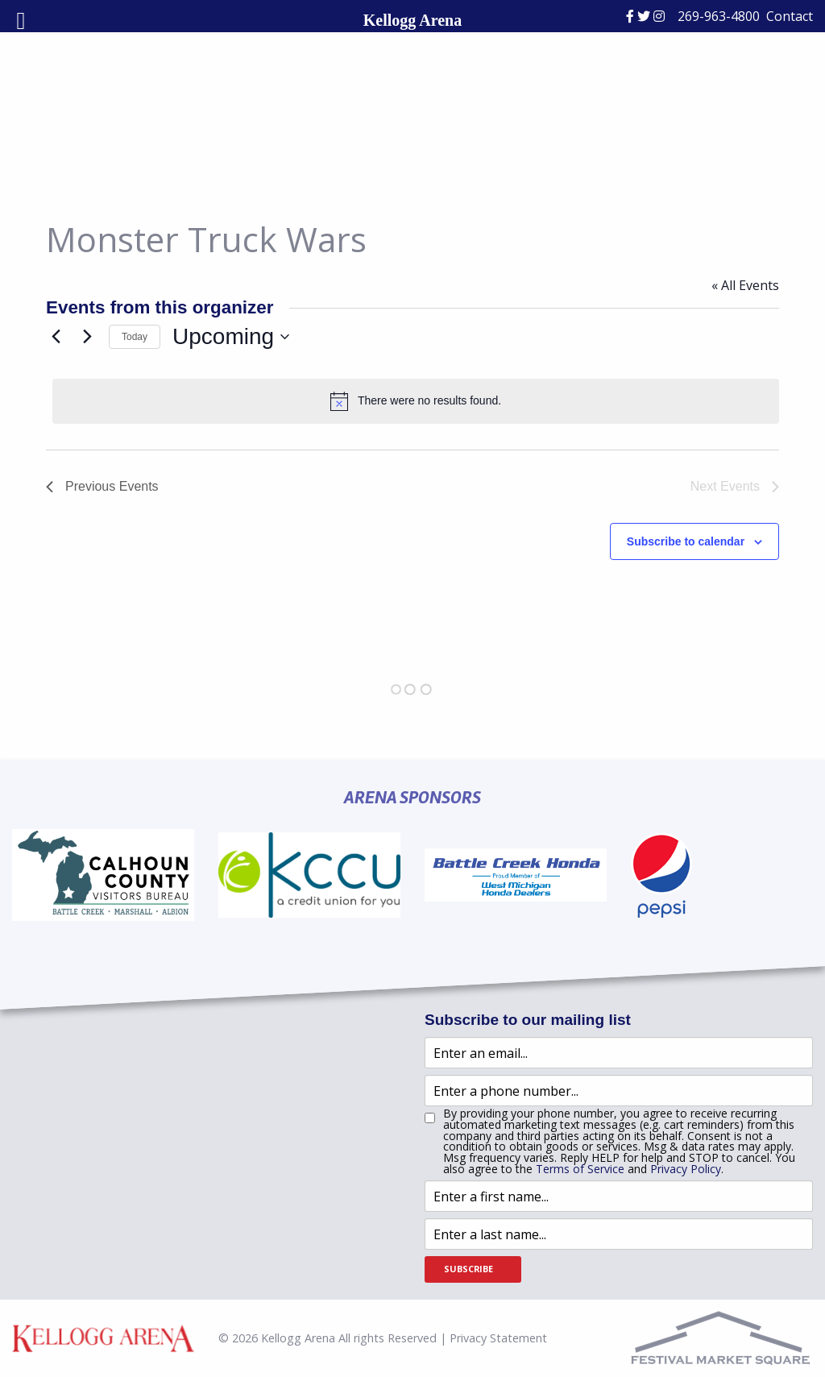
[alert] (415, 401)
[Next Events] (87, 336)
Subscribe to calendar (685, 541)
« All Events (745, 285)
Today (134, 336)
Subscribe (468, 1269)
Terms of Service (580, 1168)
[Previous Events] (55, 336)
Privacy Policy (685, 1168)
